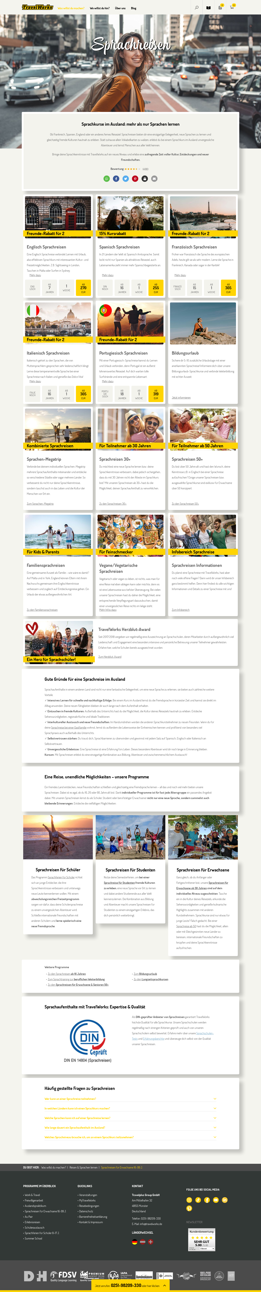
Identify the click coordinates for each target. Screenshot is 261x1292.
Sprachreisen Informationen (197, 565)
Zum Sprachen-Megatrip (40, 503)
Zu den (78, 984)
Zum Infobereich (181, 610)
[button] (196, 7)
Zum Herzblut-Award (109, 656)
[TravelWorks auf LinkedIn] (224, 1199)
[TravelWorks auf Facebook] (207, 1199)
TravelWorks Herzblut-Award (124, 629)
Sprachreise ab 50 (186, 926)
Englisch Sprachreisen (46, 247)
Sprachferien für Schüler (61, 877)
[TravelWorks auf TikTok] (198, 1199)
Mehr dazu (35, 275)
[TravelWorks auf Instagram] (189, 1199)
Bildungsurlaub (185, 353)
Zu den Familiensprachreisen (42, 610)
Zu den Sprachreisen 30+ (113, 503)
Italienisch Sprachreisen (48, 353)
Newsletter (194, 1222)
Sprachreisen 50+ (187, 459)
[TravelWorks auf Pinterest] (189, 1208)
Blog (133, 8)
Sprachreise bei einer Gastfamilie (68, 727)
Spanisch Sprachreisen (119, 247)
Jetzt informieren (181, 397)
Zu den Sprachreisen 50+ (185, 503)
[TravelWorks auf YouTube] (215, 1199)
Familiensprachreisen (46, 565)
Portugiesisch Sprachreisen (123, 353)
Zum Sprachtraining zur (76, 979)
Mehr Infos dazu (108, 610)
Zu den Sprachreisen (67, 974)
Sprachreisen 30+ (114, 459)
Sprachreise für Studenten (119, 883)
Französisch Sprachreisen (194, 247)
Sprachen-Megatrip (44, 459)
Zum (145, 974)
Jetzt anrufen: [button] (127, 1286)
